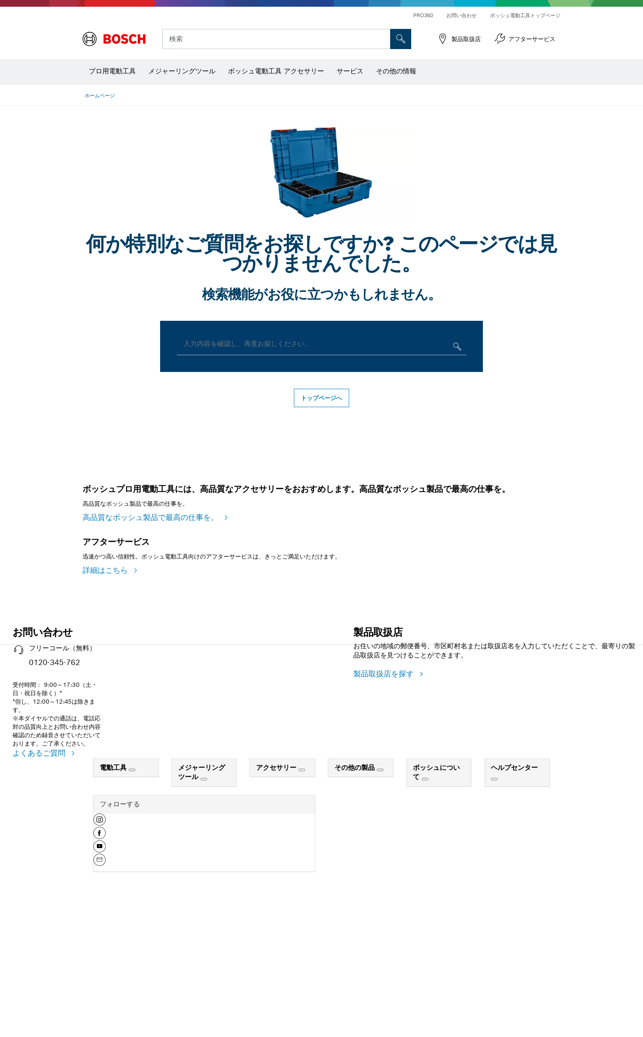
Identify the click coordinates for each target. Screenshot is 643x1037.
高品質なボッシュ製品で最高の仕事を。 (152, 580)
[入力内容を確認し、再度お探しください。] (456, 348)
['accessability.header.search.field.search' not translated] (400, 39)
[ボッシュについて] (425, 904)
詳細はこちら (106, 695)
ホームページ (100, 95)
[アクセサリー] (301, 895)
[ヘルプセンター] (494, 904)
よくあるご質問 (40, 878)
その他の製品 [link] (355, 892)
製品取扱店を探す (384, 798)
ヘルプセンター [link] (514, 892)
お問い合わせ (461, 15)
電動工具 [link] (114, 892)
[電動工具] (132, 895)
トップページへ (321, 398)
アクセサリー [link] (277, 892)
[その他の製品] (380, 895)
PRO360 (423, 15)
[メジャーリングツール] (203, 904)
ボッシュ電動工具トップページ (525, 15)
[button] (99, 947)
